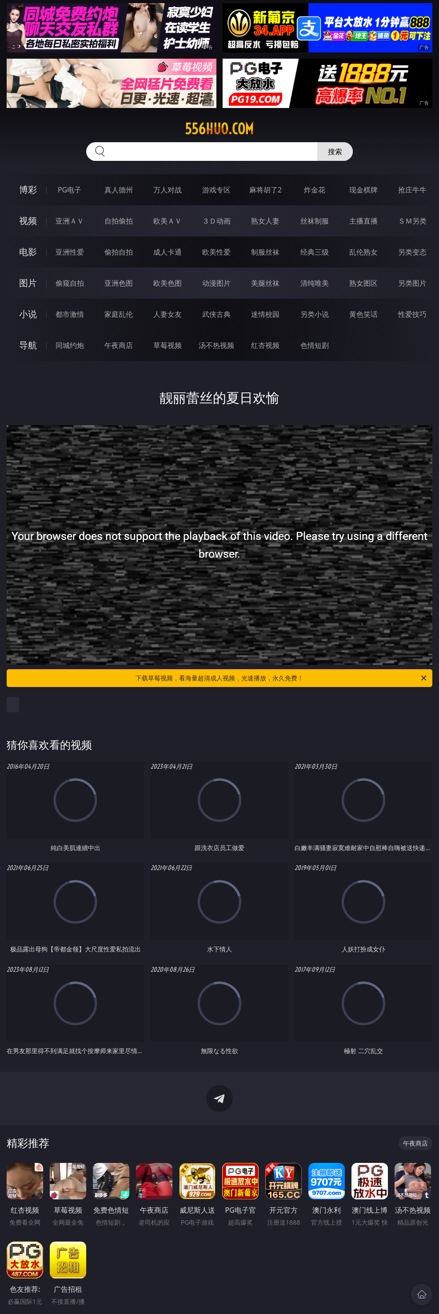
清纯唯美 (314, 283)
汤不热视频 (216, 345)
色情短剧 (314, 345)
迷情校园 (265, 314)
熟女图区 (363, 283)
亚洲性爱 (70, 252)
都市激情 (70, 314)
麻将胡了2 (265, 190)
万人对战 (167, 190)
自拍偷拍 (118, 221)
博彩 (28, 190)
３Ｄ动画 (216, 221)
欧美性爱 (216, 252)
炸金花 (314, 190)
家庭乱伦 (118, 314)
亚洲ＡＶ (70, 221)
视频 (28, 221)
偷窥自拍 (70, 283)
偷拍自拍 (118, 252)
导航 (28, 345)
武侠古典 (216, 314)
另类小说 (314, 314)
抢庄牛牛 (412, 190)
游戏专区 (216, 190)
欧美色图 (167, 283)
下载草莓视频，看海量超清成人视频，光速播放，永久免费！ (282, 678)
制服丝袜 (265, 252)
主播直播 (363, 221)
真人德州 (118, 190)
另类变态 (412, 252)
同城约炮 (70, 345)
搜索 (335, 151)
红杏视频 (265, 345)
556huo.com (219, 129)
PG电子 (69, 190)
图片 (28, 283)
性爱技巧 (412, 314)
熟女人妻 (265, 221)
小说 (28, 314)
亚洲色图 (118, 283)
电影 (28, 252)
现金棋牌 (363, 190)
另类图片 (412, 283)
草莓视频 (167, 345)
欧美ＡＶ (167, 221)
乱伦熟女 (363, 252)
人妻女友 (167, 314)
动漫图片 (216, 283)
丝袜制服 (314, 221)
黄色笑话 (363, 314)
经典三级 (314, 252)
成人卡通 (167, 252)
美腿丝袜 (265, 283)
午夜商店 (118, 345)
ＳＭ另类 (412, 221)
